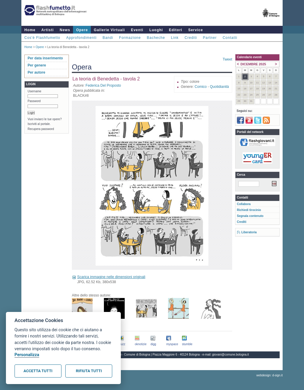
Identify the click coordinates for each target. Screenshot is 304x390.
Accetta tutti (37, 371)
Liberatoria (249, 232)
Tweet (227, 59)
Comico (201, 87)
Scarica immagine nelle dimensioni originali (111, 277)
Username (34, 91)
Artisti (47, 30)
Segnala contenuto (250, 216)
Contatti (230, 38)
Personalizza (27, 354)
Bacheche (156, 38)
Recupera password (41, 129)
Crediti (191, 38)
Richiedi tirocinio (249, 210)
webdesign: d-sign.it (269, 375)
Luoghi (156, 30)
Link (175, 38)
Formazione (130, 38)
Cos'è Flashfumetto (42, 38)
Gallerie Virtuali (109, 30)
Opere (82, 30)
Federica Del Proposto (103, 85)
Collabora (244, 204)
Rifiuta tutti (89, 371)
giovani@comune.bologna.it (230, 354)
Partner (210, 38)
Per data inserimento (45, 58)
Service (195, 30)
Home (29, 30)
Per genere (37, 65)
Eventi (137, 30)
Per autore (36, 72)
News (65, 30)
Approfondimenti (81, 38)
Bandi (107, 38)
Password (34, 101)
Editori (175, 30)
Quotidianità (219, 87)
